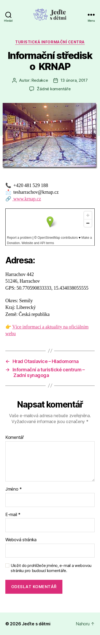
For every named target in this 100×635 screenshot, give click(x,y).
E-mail (13, 514)
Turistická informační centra (50, 42)
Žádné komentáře (53, 88)
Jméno (13, 489)
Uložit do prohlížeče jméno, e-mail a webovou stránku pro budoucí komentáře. (51, 568)
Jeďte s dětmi (36, 623)
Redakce (39, 80)
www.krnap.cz (26, 199)
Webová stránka (21, 539)
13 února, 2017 (74, 80)
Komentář (14, 437)
